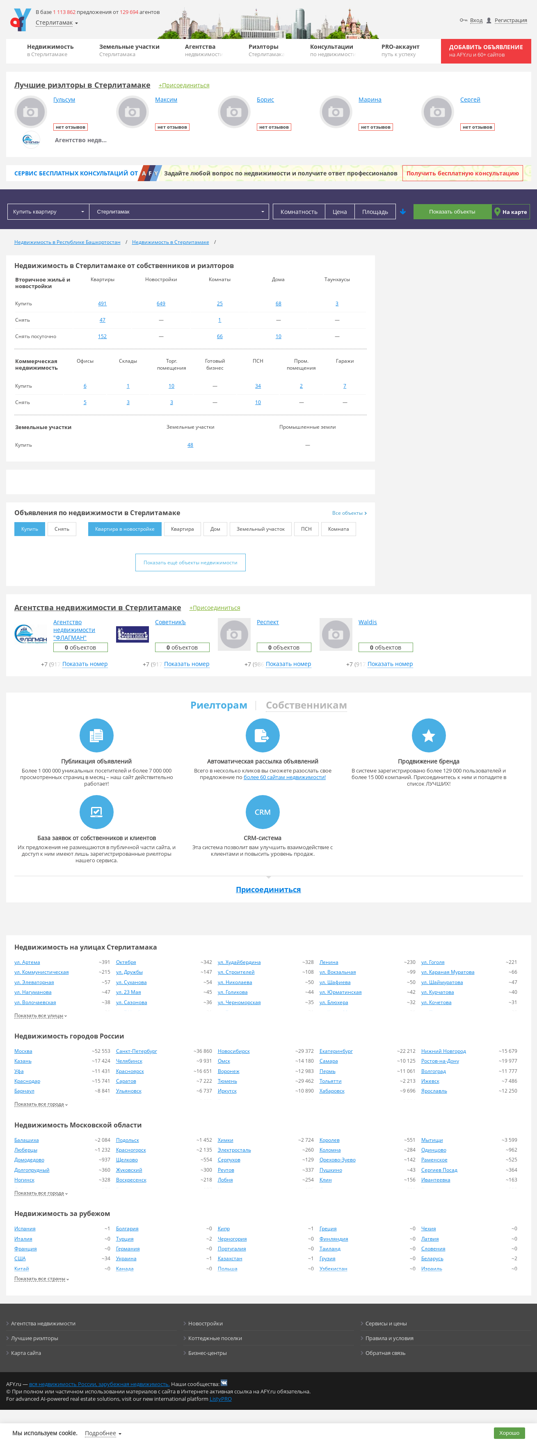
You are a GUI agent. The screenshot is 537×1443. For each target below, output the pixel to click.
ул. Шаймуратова (442, 982)
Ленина (329, 962)
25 (220, 303)
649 (161, 303)
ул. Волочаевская (35, 1002)
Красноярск (130, 1071)
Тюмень (227, 1080)
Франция (25, 1248)
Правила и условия (390, 1338)
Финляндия (334, 1238)
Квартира (179, 527)
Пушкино (331, 1169)
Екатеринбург (336, 1051)
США (20, 1258)
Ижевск (430, 1080)
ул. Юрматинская (341, 992)
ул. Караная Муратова (448, 971)
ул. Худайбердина (239, 962)
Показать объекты (452, 212)
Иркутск (227, 1090)
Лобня (225, 1179)
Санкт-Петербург (136, 1051)
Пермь (328, 1071)
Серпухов (229, 1159)
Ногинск (24, 1179)
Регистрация (511, 20)
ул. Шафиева (335, 982)
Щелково (127, 1159)
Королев (330, 1139)
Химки (225, 1139)
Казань (23, 1060)
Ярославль (434, 1090)
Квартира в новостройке (121, 527)
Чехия (428, 1228)
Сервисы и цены (386, 1323)
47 (102, 319)
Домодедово (29, 1159)
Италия (23, 1238)
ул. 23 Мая (128, 992)
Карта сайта (26, 1353)
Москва (23, 1051)
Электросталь (234, 1149)
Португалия (232, 1248)
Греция (328, 1228)
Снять (58, 527)
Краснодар (27, 1080)
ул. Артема (27, 962)
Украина (126, 1258)
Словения (433, 1248)
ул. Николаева (235, 982)
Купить (26, 527)
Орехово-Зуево (338, 1159)
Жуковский (129, 1169)
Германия (128, 1248)
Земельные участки (129, 50)
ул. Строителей (236, 971)
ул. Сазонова (131, 1002)
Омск (224, 1060)
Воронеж (229, 1071)
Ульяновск (129, 1090)
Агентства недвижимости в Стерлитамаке (97, 607)
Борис (265, 99)
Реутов (226, 1169)
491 (102, 303)
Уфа (19, 1071)
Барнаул (24, 1090)
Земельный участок (257, 527)
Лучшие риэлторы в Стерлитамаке (82, 85)
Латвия (430, 1238)
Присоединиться (268, 889)
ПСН (303, 527)
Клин (326, 1179)
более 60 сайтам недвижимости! (285, 777)
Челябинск (129, 1060)
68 (278, 303)
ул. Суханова (131, 982)
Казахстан (230, 1258)
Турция (125, 1238)
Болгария (127, 1228)
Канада (125, 1268)
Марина (370, 99)
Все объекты (349, 512)
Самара (329, 1060)
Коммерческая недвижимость (36, 364)
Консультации (333, 50)
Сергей (470, 99)
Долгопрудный (32, 1169)
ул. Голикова (233, 992)
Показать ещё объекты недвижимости (191, 562)
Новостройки (205, 1323)
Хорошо (509, 1433)
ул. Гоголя (433, 962)
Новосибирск (234, 1051)
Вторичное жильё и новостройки (42, 283)
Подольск (127, 1139)
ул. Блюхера (334, 1002)
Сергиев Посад (439, 1169)
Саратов (126, 1080)
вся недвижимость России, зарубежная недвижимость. (99, 1384)
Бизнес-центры (207, 1353)
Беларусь (432, 1258)
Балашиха (26, 1139)
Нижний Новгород (443, 1051)
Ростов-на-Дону (440, 1060)
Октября (126, 962)
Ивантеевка (435, 1179)
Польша (228, 1268)
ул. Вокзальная (338, 971)
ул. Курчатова (437, 992)
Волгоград (433, 1071)
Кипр (224, 1228)
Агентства (204, 50)
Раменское (434, 1159)
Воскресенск (131, 1179)
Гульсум (64, 99)
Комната (335, 527)
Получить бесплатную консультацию (463, 173)
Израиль (431, 1268)
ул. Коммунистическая (41, 971)
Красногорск (131, 1149)
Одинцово (433, 1149)
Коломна (330, 1149)
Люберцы (25, 1149)
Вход (476, 20)
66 (220, 336)
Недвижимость (50, 50)
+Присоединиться (184, 85)
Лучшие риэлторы (34, 1338)
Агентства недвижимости (43, 1323)
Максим (166, 99)
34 (258, 385)
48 (190, 444)
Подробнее (100, 1433)
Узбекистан (333, 1268)
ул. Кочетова (436, 1002)
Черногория (232, 1238)
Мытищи (432, 1139)
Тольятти (331, 1080)
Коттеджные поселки (215, 1338)
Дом (211, 527)
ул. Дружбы (129, 971)
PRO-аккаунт (401, 50)
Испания (25, 1228)
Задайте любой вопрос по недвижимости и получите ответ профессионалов (281, 173)
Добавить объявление (486, 50)
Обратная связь (386, 1353)
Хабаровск (332, 1090)
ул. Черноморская (239, 1002)
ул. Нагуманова (33, 992)
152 (102, 336)
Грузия (328, 1258)
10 (278, 336)
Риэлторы (267, 50)
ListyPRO (221, 1398)
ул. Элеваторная (34, 982)
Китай (21, 1268)
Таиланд (330, 1248)
